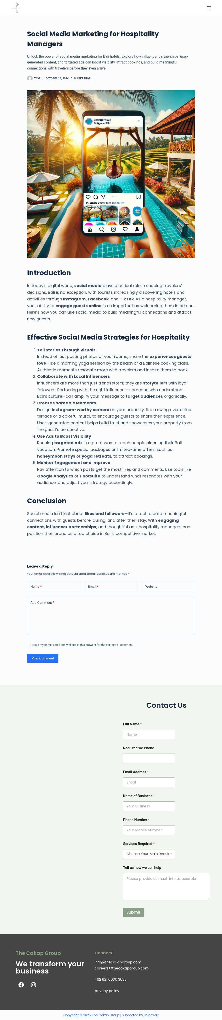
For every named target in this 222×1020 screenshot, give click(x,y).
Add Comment (42, 603)
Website (151, 587)
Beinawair (151, 1015)
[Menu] (209, 8)
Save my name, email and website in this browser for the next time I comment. (83, 644)
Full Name (132, 724)
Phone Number (136, 820)
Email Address (136, 772)
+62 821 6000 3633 (110, 979)
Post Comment (43, 658)
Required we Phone (138, 748)
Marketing (82, 78)
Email (93, 586)
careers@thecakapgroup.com (122, 968)
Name (36, 586)
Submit (133, 912)
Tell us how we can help (142, 868)
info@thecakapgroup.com (118, 962)
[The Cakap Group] (55, 763)
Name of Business (139, 796)
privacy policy (107, 990)
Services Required (139, 844)
